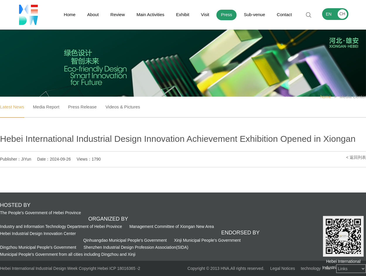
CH (342, 13)
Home (70, 14)
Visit (205, 14)
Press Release (82, 106)
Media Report (46, 106)
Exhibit (182, 14)
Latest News (12, 106)
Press (226, 14)
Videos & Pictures (122, 106)
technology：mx (315, 268)
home (325, 96)
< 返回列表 (356, 157)
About (93, 14)
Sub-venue (254, 14)
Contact (284, 14)
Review (117, 14)
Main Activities (150, 14)
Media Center (353, 96)
